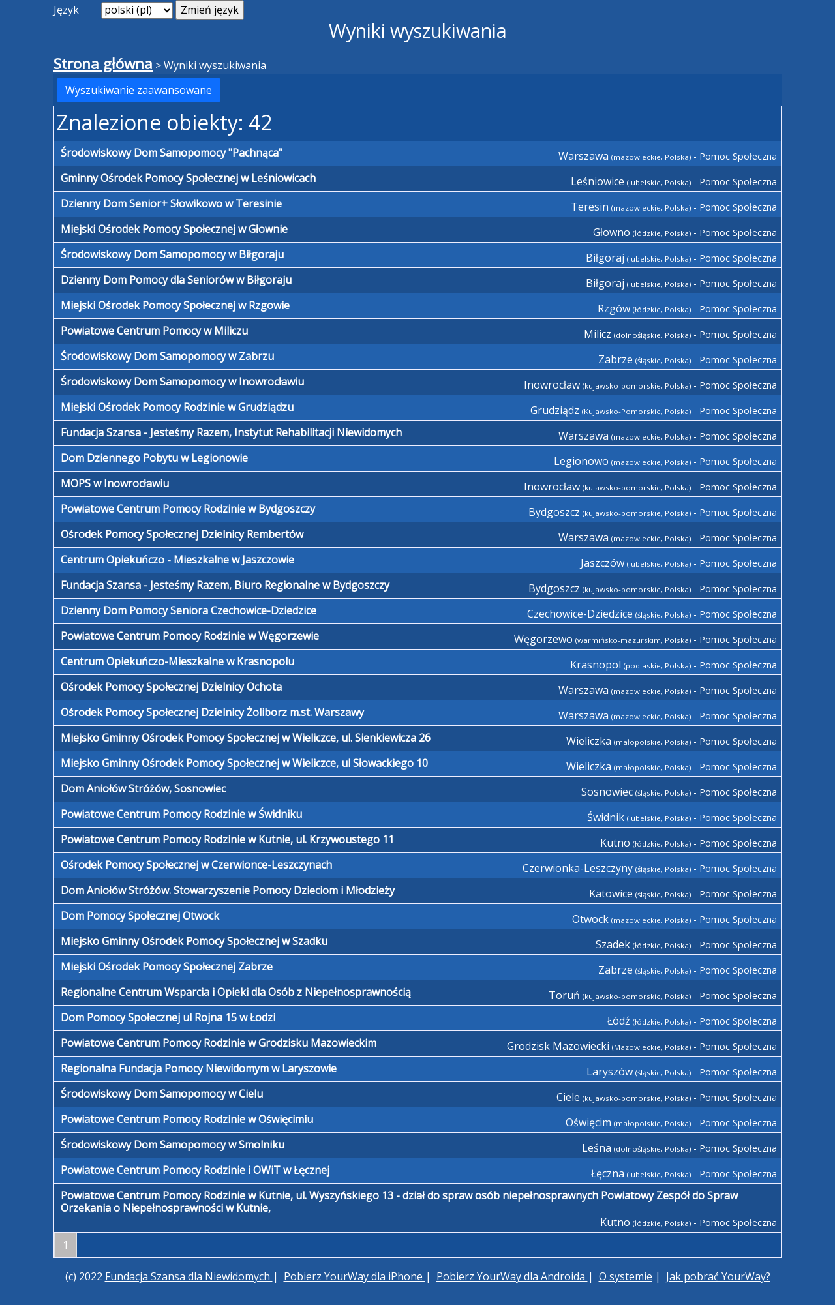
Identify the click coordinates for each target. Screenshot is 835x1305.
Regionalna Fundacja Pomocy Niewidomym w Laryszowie (199, 1068)
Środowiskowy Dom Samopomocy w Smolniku (172, 1144)
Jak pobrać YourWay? (718, 1276)
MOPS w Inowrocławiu (115, 483)
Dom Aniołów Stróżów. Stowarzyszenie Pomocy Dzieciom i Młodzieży (228, 890)
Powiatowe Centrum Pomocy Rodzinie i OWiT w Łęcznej (195, 1170)
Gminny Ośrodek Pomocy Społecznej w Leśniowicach (188, 178)
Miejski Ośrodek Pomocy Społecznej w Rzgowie (175, 305)
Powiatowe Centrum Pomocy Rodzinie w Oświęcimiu (187, 1119)
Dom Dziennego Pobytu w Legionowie (154, 458)
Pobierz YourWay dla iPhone (354, 1276)
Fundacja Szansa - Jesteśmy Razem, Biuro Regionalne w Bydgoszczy (225, 585)
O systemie (625, 1276)
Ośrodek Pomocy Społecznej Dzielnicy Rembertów (182, 534)
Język (66, 10)
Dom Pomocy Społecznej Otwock (140, 915)
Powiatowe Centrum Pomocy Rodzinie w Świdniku (181, 814)
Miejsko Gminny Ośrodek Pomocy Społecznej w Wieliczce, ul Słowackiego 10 (244, 763)
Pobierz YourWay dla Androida (512, 1276)
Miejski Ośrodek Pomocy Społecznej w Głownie (174, 229)
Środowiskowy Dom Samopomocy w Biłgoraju (172, 254)
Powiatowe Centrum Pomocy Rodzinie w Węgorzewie (190, 636)
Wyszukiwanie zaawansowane (138, 90)
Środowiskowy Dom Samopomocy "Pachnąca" (171, 152)
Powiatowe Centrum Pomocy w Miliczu (154, 330)
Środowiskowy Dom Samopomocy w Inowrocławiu (182, 381)
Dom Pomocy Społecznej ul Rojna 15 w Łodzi (168, 1017)
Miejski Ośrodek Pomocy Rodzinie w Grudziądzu (177, 407)
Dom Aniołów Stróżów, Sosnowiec (143, 788)
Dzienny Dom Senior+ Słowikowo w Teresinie (171, 203)
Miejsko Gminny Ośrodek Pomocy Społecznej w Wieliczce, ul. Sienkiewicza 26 (246, 737)
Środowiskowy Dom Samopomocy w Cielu (162, 1094)
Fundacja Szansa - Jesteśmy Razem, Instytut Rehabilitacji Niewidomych (231, 432)
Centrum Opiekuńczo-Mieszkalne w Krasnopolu (177, 661)
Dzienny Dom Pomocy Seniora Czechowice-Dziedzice (188, 610)
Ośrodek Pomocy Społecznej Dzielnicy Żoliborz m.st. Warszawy (212, 712)
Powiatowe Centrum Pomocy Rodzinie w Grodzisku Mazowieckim (218, 1043)
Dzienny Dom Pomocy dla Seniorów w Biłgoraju (176, 280)
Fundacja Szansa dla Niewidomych (189, 1276)
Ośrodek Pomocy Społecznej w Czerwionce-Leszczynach (196, 865)
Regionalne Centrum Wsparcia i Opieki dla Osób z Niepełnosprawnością (236, 992)
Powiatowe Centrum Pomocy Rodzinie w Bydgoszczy (188, 509)
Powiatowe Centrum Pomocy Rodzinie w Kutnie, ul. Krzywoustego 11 (227, 839)
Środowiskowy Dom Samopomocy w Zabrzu (167, 356)
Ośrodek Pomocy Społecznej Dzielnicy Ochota (171, 687)
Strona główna (103, 63)
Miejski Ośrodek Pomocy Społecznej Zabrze (167, 966)
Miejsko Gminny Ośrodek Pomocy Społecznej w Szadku (194, 941)
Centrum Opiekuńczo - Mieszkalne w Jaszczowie (177, 559)
